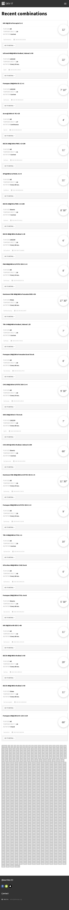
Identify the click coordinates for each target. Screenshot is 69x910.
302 (3, 799)
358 (51, 808)
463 (51, 827)
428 (29, 822)
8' (63, 270)
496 (64, 833)
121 (64, 763)
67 (47, 755)
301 (64, 796)
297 (47, 796)
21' (63, 180)
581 (43, 849)
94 (14, 760)
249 (34, 788)
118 (51, 763)
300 (60, 796)
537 (47, 841)
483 (8, 833)
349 (12, 808)
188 (29, 777)
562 (25, 847)
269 (56, 791)
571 (64, 847)
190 (38, 777)
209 (56, 780)
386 (43, 813)
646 (64, 861)
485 (16, 833)
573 (8, 849)
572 (3, 849)
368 (29, 810)
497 (3, 835)
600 (60, 852)
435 (60, 822)
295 (38, 796)
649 (12, 863)
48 (43, 752)
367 (25, 810)
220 (38, 782)
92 (6, 760)
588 (8, 852)
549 (34, 844)
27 (32, 749)
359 (56, 808)
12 (43, 746)
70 (57, 755)
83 (39, 757)
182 (3, 777)
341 (43, 805)
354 (34, 808)
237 (47, 785)
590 (16, 852)
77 (17, 757)
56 (6, 755)
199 (12, 780)
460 (38, 827)
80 (28, 757)
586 (64, 849)
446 (43, 824)
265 (38, 791)
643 (51, 861)
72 (65, 755)
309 (34, 799)
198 (8, 780)
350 (16, 808)
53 (61, 752)
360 (60, 808)
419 (56, 819)
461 (43, 827)
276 (21, 794)
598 (51, 852)
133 (51, 766)
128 (29, 766)
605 (16, 855)
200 (16, 780)
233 (29, 785)
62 (28, 755)
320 (16, 802)
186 (21, 777)
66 (43, 755)
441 (21, 824)
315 (60, 799)
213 (8, 782)
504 (34, 835)
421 (64, 819)
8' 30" (63, 210)
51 (54, 752)
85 (47, 757)
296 (43, 796)
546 (21, 844)
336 (21, 805)
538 (51, 841)
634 (12, 861)
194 (56, 777)
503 (29, 835)
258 (8, 791)
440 (16, 824)
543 (8, 844)
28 (36, 749)
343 (51, 805)
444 (34, 824)
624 (34, 858)
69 (54, 755)
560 (16, 847)
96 (21, 760)
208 (51, 780)
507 (47, 835)
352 (25, 808)
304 (12, 799)
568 (51, 847)
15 (54, 746)
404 (56, 816)
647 (3, 863)
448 (51, 824)
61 (25, 755)
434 (56, 822)
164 (56, 771)
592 (25, 852)
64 (36, 755)
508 (51, 835)
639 (34, 861)
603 (8, 855)
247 (25, 788)
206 (43, 780)
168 (8, 774)
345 (60, 805)
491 (43, 833)
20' (63, 662)
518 (29, 838)
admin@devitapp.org (16, 899)
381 (21, 813)
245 (16, 788)
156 (21, 771)
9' (63, 511)
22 (14, 749)
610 (38, 855)
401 (43, 816)
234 (34, 785)
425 (16, 822)
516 (21, 838)
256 (64, 788)
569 (56, 847)
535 (38, 841)
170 (16, 774)
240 (60, 785)
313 (51, 799)
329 (56, 802)
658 (51, 863)
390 (60, 813)
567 (47, 847)
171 (21, 774)
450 (60, 824)
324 (34, 802)
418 (51, 819)
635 (16, 861)
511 (64, 835)
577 (25, 849)
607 (25, 855)
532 (25, 841)
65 (39, 755)
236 (43, 785)
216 (21, 782)
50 (50, 752)
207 (47, 780)
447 (47, 824)
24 (21, 749)
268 (51, 791)
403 (51, 816)
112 (25, 763)
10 (35, 746)
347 (3, 808)
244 (12, 788)
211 (64, 780)
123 (8, 766)
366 (21, 810)
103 (49, 760)
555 (60, 844)
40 (14, 752)
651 (21, 863)
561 (21, 847)
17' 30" (63, 300)
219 (34, 782)
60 (21, 755)
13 (46, 746)
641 (43, 861)
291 (21, 796)
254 (56, 788)
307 (25, 799)
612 (47, 855)
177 (47, 774)
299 (56, 796)
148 (51, 769)
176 (43, 774)
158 (29, 771)
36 (65, 749)
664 (12, 866)
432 (47, 822)
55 (3, 755)
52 (57, 752)
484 (12, 833)
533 (29, 841)
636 (21, 861)
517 (25, 838)
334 (12, 805)
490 (38, 833)
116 (43, 763)
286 (64, 794)
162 (47, 771)
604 (12, 855)
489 (34, 833)
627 (47, 858)
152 (3, 771)
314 (56, 799)
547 (25, 844)
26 (28, 749)
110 (16, 763)
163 (51, 771)
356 (43, 808)
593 (29, 852)
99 (32, 760)
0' (63, 571)
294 (34, 796)
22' (63, 59)
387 (47, 813)
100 (36, 760)
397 (25, 816)
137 (3, 769)
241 (64, 785)
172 (25, 774)
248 (29, 788)
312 (47, 799)
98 (28, 760)
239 (56, 785)
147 (47, 769)
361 (64, 808)
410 (16, 819)
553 (51, 844)
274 (12, 794)
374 (56, 810)
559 (12, 847)
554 (56, 844)
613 (51, 855)
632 (3, 861)
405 (60, 816)
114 (34, 763)
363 (8, 810)
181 (64, 774)
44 (28, 752)
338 (29, 805)
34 (57, 749)
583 (51, 849)
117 (47, 763)
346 (64, 805)
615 (60, 855)
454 (12, 827)
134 (56, 766)
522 (47, 838)
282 (47, 794)
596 (43, 852)
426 (21, 822)
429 (34, 822)
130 (38, 766)
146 (43, 769)
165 (60, 771)
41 (17, 752)
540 (60, 841)
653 (29, 863)
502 (25, 835)
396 (21, 816)
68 (50, 755)
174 (34, 774)
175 (38, 774)
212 (3, 782)
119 (56, 763)
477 (47, 830)
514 (12, 838)
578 (29, 849)
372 (47, 810)
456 (21, 827)
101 (41, 760)
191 (43, 777)
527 (3, 841)
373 (51, 810)
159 (34, 771)
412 (25, 819)
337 (25, 805)
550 (38, 844)
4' (63, 120)
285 (60, 794)
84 (43, 757)
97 (25, 760)
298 (51, 796)
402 (47, 816)
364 (12, 810)
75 (10, 757)
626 (43, 858)
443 (29, 824)
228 (8, 785)
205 (38, 780)
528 (8, 841)
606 (21, 855)
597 (47, 852)
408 (8, 819)
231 (21, 785)
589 (12, 852)
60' (63, 451)
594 (34, 852)
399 (34, 816)
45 (32, 752)
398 (29, 816)
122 (3, 766)
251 (43, 788)
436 (64, 822)
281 (43, 794)
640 (38, 861)
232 (25, 785)
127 (25, 766)
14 (50, 746)
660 (60, 863)
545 (16, 844)
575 (16, 849)
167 (3, 774)
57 (10, 755)
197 (3, 780)
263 (29, 791)
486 (21, 833)
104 (54, 760)
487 (25, 833)
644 (56, 861)
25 (25, 749)
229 (12, 785)
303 (8, 799)
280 (38, 794)
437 (3, 824)
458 (29, 827)
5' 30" (63, 601)
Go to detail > (9, 45)
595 (38, 852)
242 (3, 788)
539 (56, 841)
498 (8, 835)
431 (43, 822)
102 (45, 760)
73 (3, 757)
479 (56, 830)
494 (56, 833)
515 (16, 838)
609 (34, 855)
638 (29, 861)
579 (34, 849)
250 (38, 788)
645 (60, 861)
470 (16, 830)
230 (16, 785)
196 (64, 777)
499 (12, 835)
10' (63, 541)
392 (3, 816)
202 (25, 780)
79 (25, 757)
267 (47, 791)
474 (34, 830)
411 (21, 819)
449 (56, 824)
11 (39, 746)
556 (64, 844)
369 (34, 810)
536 (43, 841)
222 (47, 782)
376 (64, 810)
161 (43, 771)
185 (16, 777)
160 (38, 771)
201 (21, 780)
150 (60, 769)
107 (3, 763)
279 (34, 794)
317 (3, 802)
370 (38, 810)
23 (17, 749)
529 (12, 841)
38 (6, 752)
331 (64, 802)
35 (61, 749)
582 (47, 849)
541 (64, 841)
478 (51, 830)
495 (60, 833)
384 (34, 813)
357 (47, 808)
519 (34, 838)
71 (61, 755)
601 (64, 852)
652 (25, 863)
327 (47, 802)
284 (56, 794)
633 (8, 861)
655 (38, 863)
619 (12, 858)
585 (60, 849)
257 (3, 791)
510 (60, 835)
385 (38, 813)
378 (8, 813)
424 (12, 822)
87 (54, 757)
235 (38, 785)
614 (56, 855)
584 (56, 849)
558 (8, 847)
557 (3, 847)
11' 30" (63, 481)
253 (51, 788)
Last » (17, 866)
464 (56, 827)
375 (60, 810)
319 (12, 802)
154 (12, 771)
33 (54, 749)
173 (29, 774)
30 (43, 749)
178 (51, 774)
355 (38, 808)
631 (64, 858)
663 (8, 866)
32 (50, 749)
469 (12, 830)
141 (21, 769)
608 (29, 855)
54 (65, 752)
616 (64, 855)
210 (60, 780)
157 (25, 771)
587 (3, 852)
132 (47, 766)
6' (63, 240)
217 (25, 782)
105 (58, 760)
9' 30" (63, 391)
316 (64, 799)
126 (21, 766)
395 (16, 816)
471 (21, 830)
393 (8, 816)
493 (51, 833)
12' (63, 29)
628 (51, 858)
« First (4, 746)
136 (64, 766)
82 (36, 757)
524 (56, 838)
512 (3, 838)
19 (3, 749)
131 (43, 766)
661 (64, 863)
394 (12, 816)
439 (12, 824)
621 (21, 858)
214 (12, 782)
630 (60, 858)
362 (3, 810)
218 (29, 782)
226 (64, 782)
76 (14, 757)
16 (57, 746)
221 (43, 782)
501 (21, 835)
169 (12, 774)
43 (25, 752)
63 (32, 755)
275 (16, 794)
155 (16, 771)
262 (25, 791)
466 (64, 827)
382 (25, 813)
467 (3, 830)
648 (8, 863)
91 (3, 760)
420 (60, 819)
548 (29, 844)
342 (47, 805)
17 (61, 746)
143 (29, 769)
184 (12, 777)
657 (47, 863)
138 (8, 769)
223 (51, 782)
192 (47, 777)
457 (25, 827)
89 (61, 757)
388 (51, 813)
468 (8, 830)
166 (64, 771)
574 (12, 849)
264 (34, 791)
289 (12, 796)
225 (60, 782)
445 (38, 824)
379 (12, 813)
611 (43, 855)
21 (10, 749)
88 (57, 757)
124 (12, 766)
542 (3, 844)
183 (8, 777)
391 (64, 813)
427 (25, 822)
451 (64, 824)
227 (3, 785)
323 (29, 802)
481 (64, 830)
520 (38, 838)
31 (47, 749)
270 (60, 791)
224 (56, 782)
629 (56, 858)
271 (64, 791)
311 (43, 799)
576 (21, 849)
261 (21, 791)
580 (38, 849)
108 (8, 763)
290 (16, 796)
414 (34, 819)
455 (16, 827)
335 (16, 805)
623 (29, 858)
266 (43, 791)
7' (63, 330)
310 (38, 799)
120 (60, 763)
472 (25, 830)
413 (29, 819)
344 (56, 805)
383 (29, 813)
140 (16, 769)
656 (43, 863)
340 (38, 805)
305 (16, 799)
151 (64, 769)
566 (43, 847)
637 (25, 861)
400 (38, 816)
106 (62, 760)
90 (65, 757)
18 (65, 746)
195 (60, 777)
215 (16, 782)
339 (34, 805)
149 (56, 769)
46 (36, 752)
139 (12, 769)
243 (8, 788)
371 (43, 810)
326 (43, 802)
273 (8, 794)
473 (29, 830)
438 (8, 824)
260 (16, 791)
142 (25, 769)
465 (60, 827)
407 (3, 819)
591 (21, 852)
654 (34, 863)
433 (51, 822)
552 (47, 844)
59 (17, 755)
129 (34, 766)
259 (12, 791)
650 (16, 863)
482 (3, 833)
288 (8, 796)
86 (50, 757)
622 (25, 858)
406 (64, 816)
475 (38, 830)
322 (25, 802)
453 (8, 827)
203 (29, 780)
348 (8, 808)
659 (56, 863)
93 (10, 760)
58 (14, 755)
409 (12, 819)
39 (10, 752)
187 (25, 777)
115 (38, 763)
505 (38, 835)
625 (38, 858)
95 (17, 760)
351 (21, 808)
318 (8, 802)
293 (29, 796)
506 (43, 835)
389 (56, 813)
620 (16, 858)
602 (3, 855)
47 (39, 752)
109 (12, 763)
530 (16, 841)
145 (38, 769)
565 (38, 847)
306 (21, 799)
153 (8, 771)
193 (51, 777)
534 (34, 841)
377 (3, 813)
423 (8, 822)
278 (29, 794)
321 (21, 802)
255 (60, 788)
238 (51, 785)
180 (60, 774)
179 (56, 774)
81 (32, 757)
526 (64, 838)
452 (3, 827)
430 (38, 822)
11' (63, 150)
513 (8, 838)
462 (47, 827)
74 (6, 757)
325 (38, 802)
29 (39, 749)
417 (47, 819)
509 (56, 835)
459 (34, 827)
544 (12, 844)
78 (21, 757)
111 (21, 763)
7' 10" (63, 90)
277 (25, 794)
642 (47, 861)
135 (60, 766)
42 (21, 752)
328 (51, 802)
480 (60, 830)
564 (34, 847)
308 (29, 799)
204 (34, 780)
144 (34, 769)
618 (8, 858)
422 (3, 822)
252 (47, 788)
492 (47, 833)
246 (21, 788)
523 (51, 838)
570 (60, 847)
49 (47, 752)
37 (3, 752)
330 (60, 802)
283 (51, 794)
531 (21, 841)
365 (16, 810)
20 (6, 749)
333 (8, 805)
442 (25, 824)
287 (3, 796)
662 (3, 866)
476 (43, 830)
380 (16, 813)
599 (56, 852)
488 (29, 833)
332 (3, 805)
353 (29, 808)
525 (60, 838)
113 (29, 763)
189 (34, 777)
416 (43, 819)
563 (29, 847)
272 (3, 794)
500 (16, 835)
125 (16, 766)
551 (43, 844)
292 (25, 796)
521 (43, 838)
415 (38, 819)
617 (3, 858)
